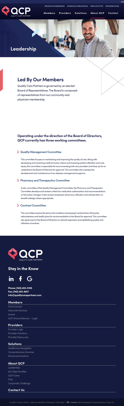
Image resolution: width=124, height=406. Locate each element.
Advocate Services (17, 310)
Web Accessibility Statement (43, 402)
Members (49, 12)
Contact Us (16, 389)
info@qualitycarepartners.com (24, 295)
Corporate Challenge (19, 383)
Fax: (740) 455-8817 (18, 291)
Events (11, 314)
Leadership (14, 367)
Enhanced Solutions (18, 356)
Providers (65, 12)
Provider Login (112, 6)
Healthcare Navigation (20, 348)
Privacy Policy (23, 402)
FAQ (10, 379)
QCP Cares (14, 375)
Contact (113, 12)
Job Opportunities (17, 371)
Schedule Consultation (77, 6)
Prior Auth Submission (54, 6)
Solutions (81, 12)
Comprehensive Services (21, 352)
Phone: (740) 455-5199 (20, 288)
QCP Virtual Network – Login (23, 318)
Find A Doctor (96, 6)
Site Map (60, 402)
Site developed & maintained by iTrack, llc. (90, 402)
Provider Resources (18, 337)
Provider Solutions (17, 333)
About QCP (97, 12)
